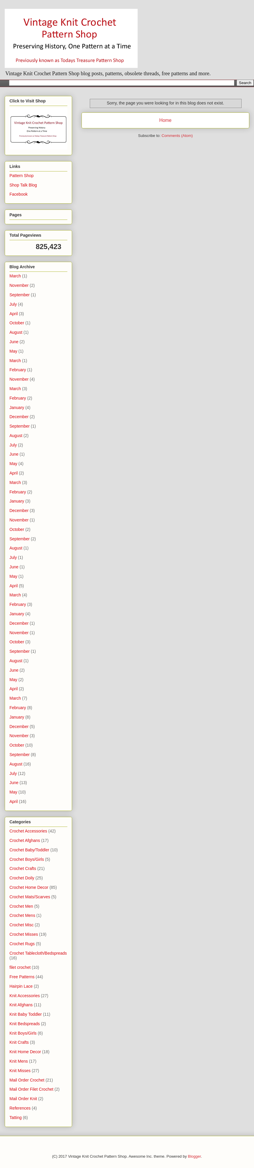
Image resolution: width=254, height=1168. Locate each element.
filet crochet (20, 967)
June (13, 341)
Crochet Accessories (28, 831)
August (15, 332)
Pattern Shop (21, 175)
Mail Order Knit (23, 1098)
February (17, 369)
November (19, 285)
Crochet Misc (21, 924)
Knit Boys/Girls (23, 1033)
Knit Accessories (24, 995)
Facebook (18, 194)
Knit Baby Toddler (25, 1014)
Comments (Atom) (177, 135)
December (19, 416)
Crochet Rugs (22, 943)
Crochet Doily (21, 878)
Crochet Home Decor (28, 887)
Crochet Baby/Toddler (29, 850)
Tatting (15, 1117)
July (13, 304)
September (19, 294)
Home (165, 120)
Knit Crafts (19, 1042)
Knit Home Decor (25, 1051)
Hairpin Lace (21, 986)
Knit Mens (18, 1061)
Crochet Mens (22, 915)
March (15, 276)
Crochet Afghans (24, 840)
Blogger (194, 1156)
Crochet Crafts (22, 868)
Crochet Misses (23, 934)
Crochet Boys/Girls (26, 859)
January (16, 407)
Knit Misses (20, 1070)
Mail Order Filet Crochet (31, 1089)
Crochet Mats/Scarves (29, 896)
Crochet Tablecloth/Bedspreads (38, 953)
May (13, 351)
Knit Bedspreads (24, 1023)
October (16, 322)
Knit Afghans (21, 1004)
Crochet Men (21, 906)
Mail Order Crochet (26, 1080)
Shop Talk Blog (23, 185)
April (13, 313)
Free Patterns (22, 976)
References (20, 1108)
